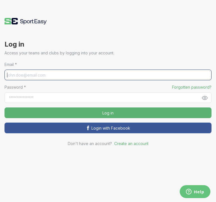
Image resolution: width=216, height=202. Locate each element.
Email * (10, 64)
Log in (108, 113)
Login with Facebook (108, 128)
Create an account (131, 143)
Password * (15, 87)
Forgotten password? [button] (192, 87)
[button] (25, 21)
